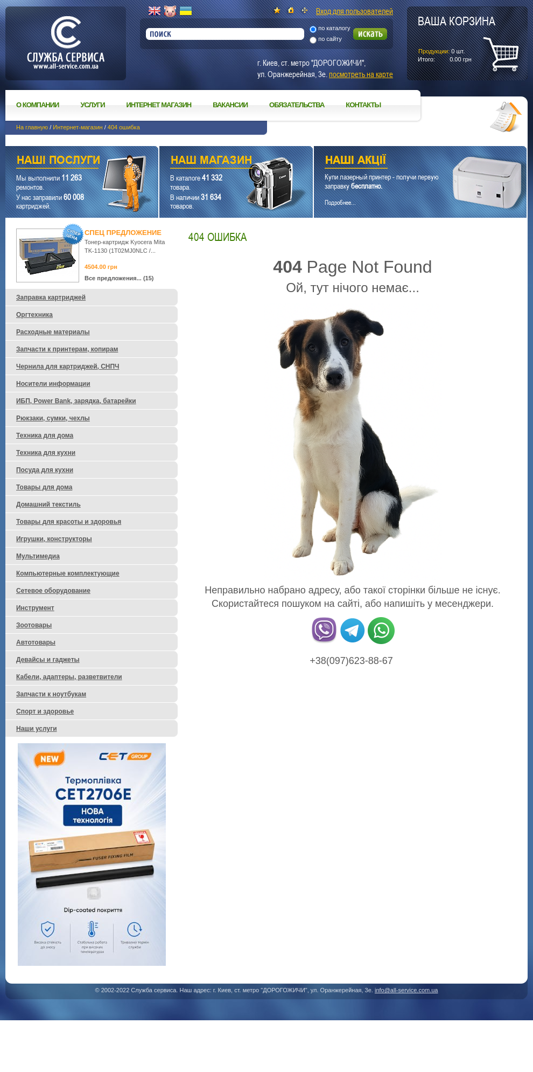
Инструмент (35, 608)
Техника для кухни (45, 453)
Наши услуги (68, 161)
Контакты (363, 105)
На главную (32, 127)
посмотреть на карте (361, 73)
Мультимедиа (38, 556)
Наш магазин (217, 161)
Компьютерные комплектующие (68, 573)
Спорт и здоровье (45, 711)
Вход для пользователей (354, 10)
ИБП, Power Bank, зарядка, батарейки (76, 401)
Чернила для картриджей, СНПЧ (68, 366)
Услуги (92, 105)
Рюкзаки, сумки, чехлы (53, 418)
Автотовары (35, 642)
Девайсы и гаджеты (48, 659)
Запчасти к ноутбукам (51, 694)
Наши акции (405, 161)
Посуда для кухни (44, 470)
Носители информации (53, 384)
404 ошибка (124, 127)
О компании (37, 105)
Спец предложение (123, 233)
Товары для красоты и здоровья (68, 521)
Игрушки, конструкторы (54, 539)
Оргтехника (34, 315)
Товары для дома (44, 487)
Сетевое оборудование (53, 590)
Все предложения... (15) (119, 278)
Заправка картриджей (51, 297)
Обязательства (296, 105)
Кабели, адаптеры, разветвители (69, 677)
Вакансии (230, 105)
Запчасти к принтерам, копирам (67, 349)
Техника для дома (44, 435)
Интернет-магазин (77, 127)
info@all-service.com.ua (406, 990)
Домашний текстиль (48, 504)
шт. (456, 38)
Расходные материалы (53, 332)
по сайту (330, 39)
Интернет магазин (159, 105)
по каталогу (334, 28)
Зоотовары (34, 625)
